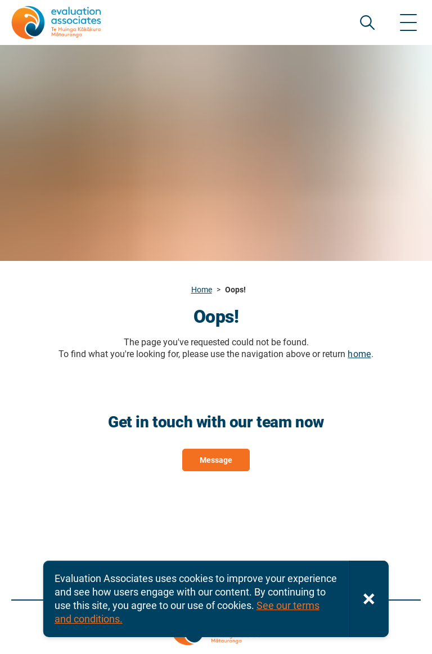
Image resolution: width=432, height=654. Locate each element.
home (359, 354)
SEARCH (367, 22)
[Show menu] (408, 22)
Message (216, 459)
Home (201, 290)
